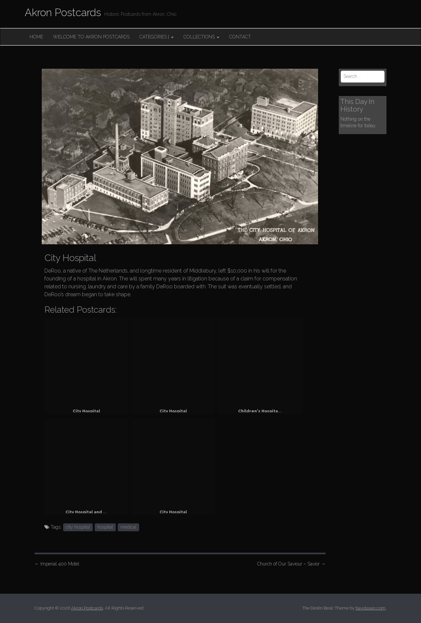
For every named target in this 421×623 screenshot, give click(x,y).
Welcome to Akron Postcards (91, 36)
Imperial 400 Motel (57, 563)
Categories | (156, 36)
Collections (201, 36)
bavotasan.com (370, 608)
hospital (105, 527)
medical (128, 527)
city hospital (78, 527)
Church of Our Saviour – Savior (291, 563)
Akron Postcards (63, 12)
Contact (240, 36)
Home (36, 36)
